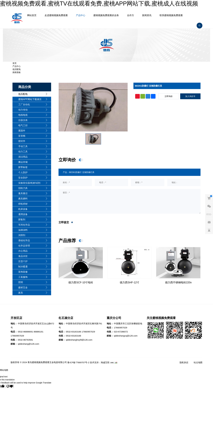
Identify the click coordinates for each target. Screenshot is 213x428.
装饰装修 (23, 272)
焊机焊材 (23, 204)
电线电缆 (23, 115)
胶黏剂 (21, 219)
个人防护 (23, 172)
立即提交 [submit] (66, 222)
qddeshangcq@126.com (125, 335)
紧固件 (21, 130)
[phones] (209, 214)
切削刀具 (23, 188)
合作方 (130, 15)
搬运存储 (23, 162)
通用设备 (23, 214)
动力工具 (23, 151)
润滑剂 (21, 235)
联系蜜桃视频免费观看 (171, 15)
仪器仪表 (23, 120)
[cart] (209, 198)
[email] (209, 222)
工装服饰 (23, 277)
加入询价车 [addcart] (190, 96)
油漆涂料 (23, 230)
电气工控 (23, 125)
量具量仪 (23, 193)
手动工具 (23, 146)
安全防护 (23, 177)
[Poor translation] (9, 386)
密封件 (21, 141)
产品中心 (80, 15)
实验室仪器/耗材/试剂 (29, 183)
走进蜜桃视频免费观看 (56, 15)
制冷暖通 (23, 266)
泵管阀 (21, 136)
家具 (20, 292)
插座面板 (16, 72)
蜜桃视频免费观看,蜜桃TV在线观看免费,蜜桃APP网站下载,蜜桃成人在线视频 (99, 3)
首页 (14, 63)
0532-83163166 (73, 331)
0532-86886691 (25, 331)
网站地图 (4, 370)
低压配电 (16, 69)
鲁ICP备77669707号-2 (78, 362)
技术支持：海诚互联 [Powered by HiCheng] (99, 362)
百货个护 (23, 261)
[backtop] (209, 230)
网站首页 (31, 15)
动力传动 (23, 109)
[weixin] (209, 206)
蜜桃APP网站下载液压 (30, 99)
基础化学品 (24, 240)
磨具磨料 (23, 198)
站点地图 (198, 362)
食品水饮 (23, 256)
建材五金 (23, 287)
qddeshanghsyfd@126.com (79, 340)
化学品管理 (24, 245)
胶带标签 (23, 167)
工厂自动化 (24, 104)
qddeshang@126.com (28, 344)
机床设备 (23, 209)
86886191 (38, 331)
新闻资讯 (146, 15)
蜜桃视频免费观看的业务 (106, 15)
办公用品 (23, 251)
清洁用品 (23, 157)
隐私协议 (184, 362)
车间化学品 (24, 225)
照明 (20, 282)
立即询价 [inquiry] (169, 96)
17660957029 (17, 335)
